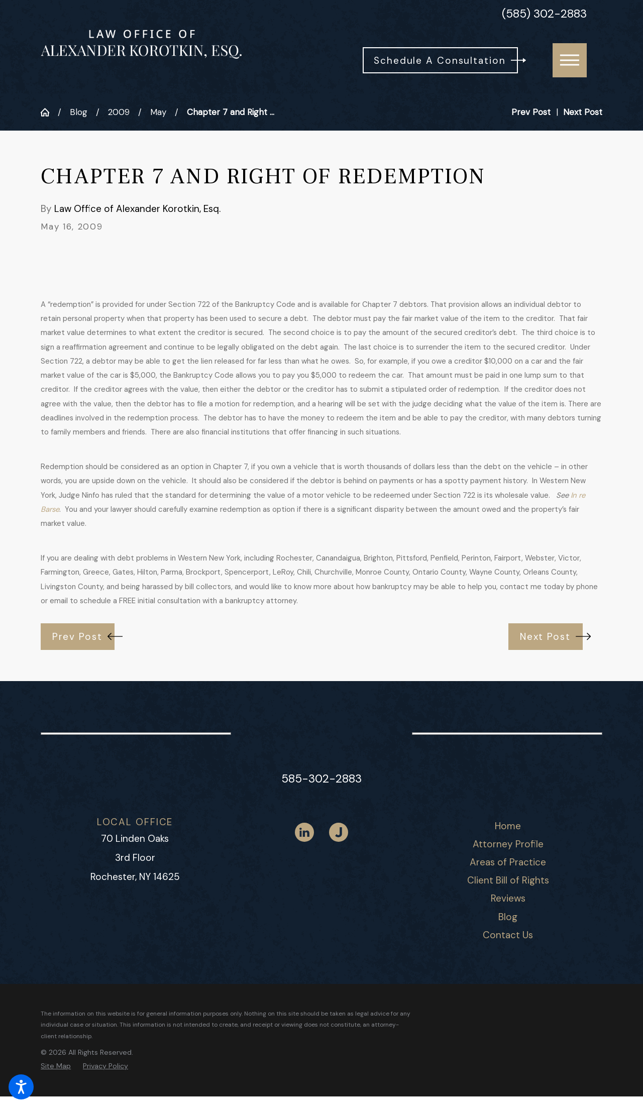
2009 (119, 112)
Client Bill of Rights (508, 880)
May (158, 112)
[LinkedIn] (304, 832)
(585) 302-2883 (544, 14)
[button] (21, 1086)
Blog (78, 112)
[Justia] (338, 832)
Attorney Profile (508, 844)
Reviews (508, 898)
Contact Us (508, 935)
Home (508, 826)
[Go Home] (49, 112)
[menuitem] (508, 826)
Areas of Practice (508, 862)
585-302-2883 (321, 778)
